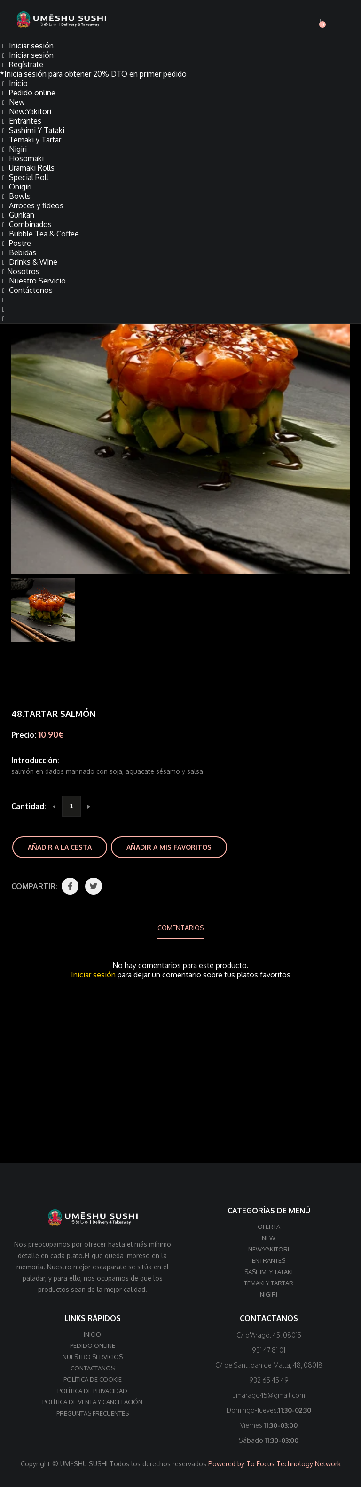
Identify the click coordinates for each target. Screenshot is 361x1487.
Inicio (15, 83)
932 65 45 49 (269, 1380)
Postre (16, 243)
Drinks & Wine (29, 262)
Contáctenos (27, 290)
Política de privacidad (92, 1390)
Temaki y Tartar (31, 139)
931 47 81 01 (268, 1350)
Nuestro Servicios (93, 1357)
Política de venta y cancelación (92, 1402)
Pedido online (28, 92)
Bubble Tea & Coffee (40, 233)
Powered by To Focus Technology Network (274, 1464)
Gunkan (18, 215)
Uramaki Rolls (28, 168)
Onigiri (16, 186)
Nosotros (20, 271)
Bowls (16, 196)
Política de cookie (92, 1379)
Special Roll (25, 177)
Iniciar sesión (28, 55)
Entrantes (21, 121)
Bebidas (19, 252)
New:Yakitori (26, 111)
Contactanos (93, 1368)
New (13, 102)
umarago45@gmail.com (268, 1395)
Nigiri (14, 149)
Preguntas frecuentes (92, 1413)
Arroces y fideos (32, 205)
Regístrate (22, 64)
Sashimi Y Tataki (33, 130)
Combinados (27, 224)
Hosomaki (23, 158)
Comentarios (180, 928)
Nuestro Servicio (34, 280)
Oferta (269, 1226)
